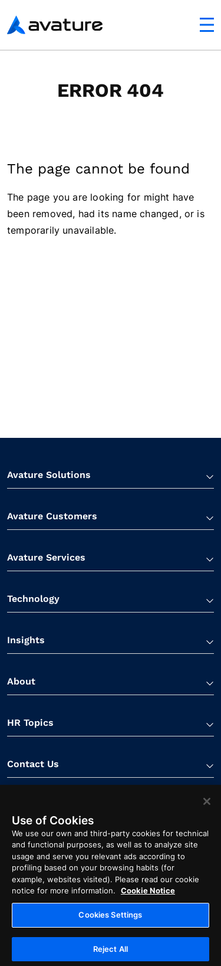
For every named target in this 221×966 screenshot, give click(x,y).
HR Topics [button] (30, 722)
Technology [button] (33, 598)
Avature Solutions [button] (49, 474)
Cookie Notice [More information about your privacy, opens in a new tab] (148, 898)
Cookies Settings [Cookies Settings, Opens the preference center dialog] (110, 921)
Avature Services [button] (46, 557)
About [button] (21, 681)
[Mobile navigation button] (207, 25)
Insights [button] (26, 640)
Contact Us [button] (33, 763)
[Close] (207, 808)
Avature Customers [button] (52, 516)
